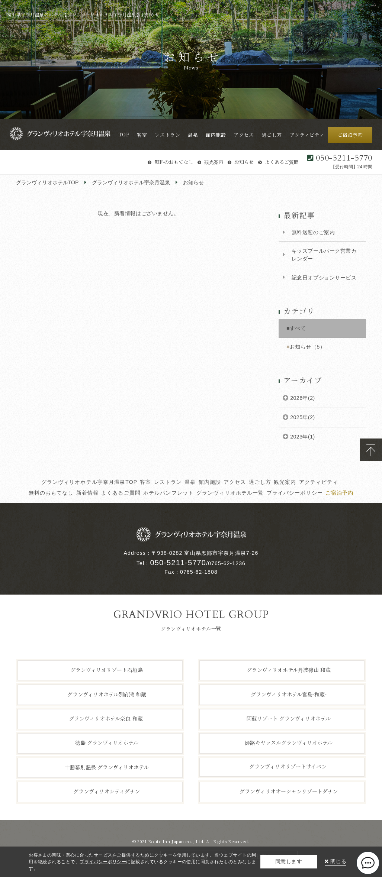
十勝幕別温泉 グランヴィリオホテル (107, 767)
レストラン (168, 482)
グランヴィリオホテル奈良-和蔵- (107, 718)
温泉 (190, 482)
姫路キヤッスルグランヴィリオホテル (289, 742)
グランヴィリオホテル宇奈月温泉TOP (89, 482)
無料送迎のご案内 (313, 232)
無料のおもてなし (173, 161)
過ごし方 (260, 482)
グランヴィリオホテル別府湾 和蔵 (106, 694)
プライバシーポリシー (295, 493)
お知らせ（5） (307, 347)
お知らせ (244, 161)
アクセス (235, 482)
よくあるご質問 (282, 161)
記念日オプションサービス (324, 278)
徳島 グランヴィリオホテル (106, 742)
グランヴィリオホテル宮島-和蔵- (289, 694)
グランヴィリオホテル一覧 (230, 493)
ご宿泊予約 (339, 493)
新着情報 (87, 493)
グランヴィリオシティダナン (106, 791)
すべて (298, 328)
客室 (145, 482)
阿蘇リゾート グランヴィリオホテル (289, 718)
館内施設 (210, 482)
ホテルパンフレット (168, 493)
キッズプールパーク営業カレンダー (324, 255)
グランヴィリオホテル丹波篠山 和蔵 (289, 669)
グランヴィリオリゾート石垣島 (106, 669)
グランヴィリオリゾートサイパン (288, 766)
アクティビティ (318, 482)
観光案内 (214, 161)
